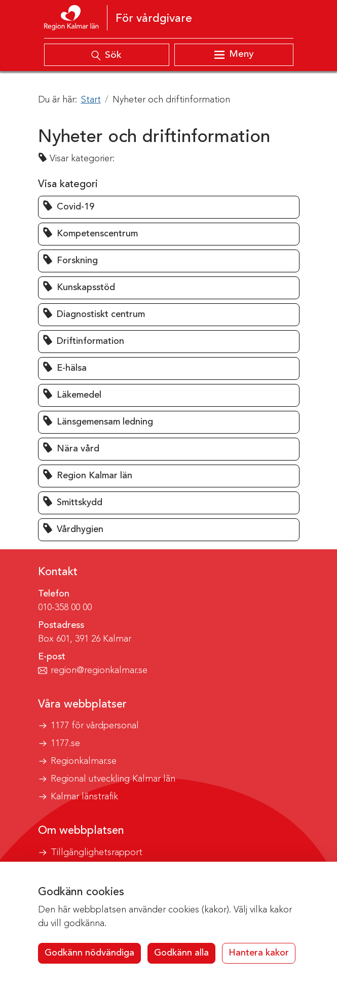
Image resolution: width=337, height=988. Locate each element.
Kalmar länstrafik (84, 796)
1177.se (65, 743)
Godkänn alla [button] (181, 953)
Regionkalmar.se (84, 761)
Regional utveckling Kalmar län (113, 779)
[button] (169, 207)
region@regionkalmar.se (99, 670)
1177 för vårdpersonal (95, 725)
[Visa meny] (233, 55)
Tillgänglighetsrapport (96, 852)
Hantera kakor (259, 953)
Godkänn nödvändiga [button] (89, 953)
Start (91, 99)
